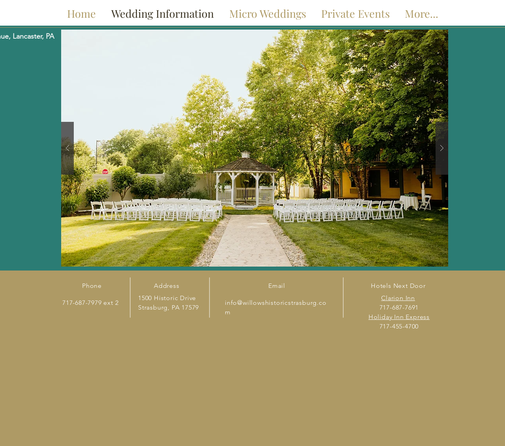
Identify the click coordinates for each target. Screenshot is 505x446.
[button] (254, 148)
